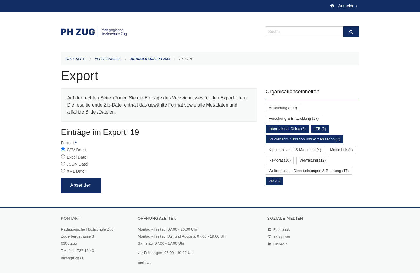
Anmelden (347, 6)
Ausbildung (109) (283, 108)
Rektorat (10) (280, 160)
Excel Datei (77, 157)
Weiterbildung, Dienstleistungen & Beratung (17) (309, 171)
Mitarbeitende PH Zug (150, 59)
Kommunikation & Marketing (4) (295, 149)
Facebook (279, 229)
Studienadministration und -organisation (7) (305, 139)
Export (186, 59)
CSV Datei (76, 149)
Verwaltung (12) (313, 160)
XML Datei (76, 171)
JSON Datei (77, 164)
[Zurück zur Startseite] (159, 31)
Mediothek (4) (341, 149)
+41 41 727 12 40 (79, 250)
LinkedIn (278, 244)
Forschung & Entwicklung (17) (294, 118)
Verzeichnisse (108, 59)
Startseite (75, 59)
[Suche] (351, 31)
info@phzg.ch (72, 258)
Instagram (279, 237)
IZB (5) (320, 128)
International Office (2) (287, 128)
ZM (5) (274, 181)
